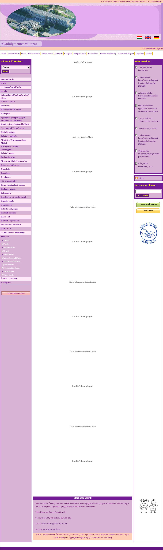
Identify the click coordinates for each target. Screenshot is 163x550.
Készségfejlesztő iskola (11, 109)
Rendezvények (92, 54)
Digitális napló (7, 201)
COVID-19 (6, 228)
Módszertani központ (126, 54)
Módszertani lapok (11, 268)
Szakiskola (59, 54)
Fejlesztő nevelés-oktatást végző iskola (15, 96)
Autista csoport (47, 54)
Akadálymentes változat (19, 44)
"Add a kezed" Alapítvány (12, 232)
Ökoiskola (5, 169)
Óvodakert (6, 177)
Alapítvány (139, 54)
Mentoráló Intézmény (108, 54)
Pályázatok (6, 193)
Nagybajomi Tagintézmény (13, 128)
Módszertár (8, 254)
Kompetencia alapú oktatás (13, 185)
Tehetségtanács (7, 153)
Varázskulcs (8, 271)
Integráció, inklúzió (12, 258)
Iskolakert (5, 173)
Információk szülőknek (11, 225)
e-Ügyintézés (6, 205)
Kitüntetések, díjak (9, 209)
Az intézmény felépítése (11, 87)
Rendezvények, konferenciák (13, 197)
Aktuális (148, 54)
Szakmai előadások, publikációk (12, 263)
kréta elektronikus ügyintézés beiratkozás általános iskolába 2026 (148, 108)
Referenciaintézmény (10, 165)
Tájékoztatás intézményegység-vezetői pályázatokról (148, 154)
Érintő (6, 251)
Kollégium (68, 54)
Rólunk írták (9, 247)
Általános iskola (8, 101)
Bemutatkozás (7, 79)
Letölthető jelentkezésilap (16, 293)
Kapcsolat (5, 217)
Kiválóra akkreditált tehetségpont (10, 148)
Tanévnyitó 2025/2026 (147, 128)
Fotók (6, 244)
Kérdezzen (148, 210)
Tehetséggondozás (9, 136)
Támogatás (6, 282)
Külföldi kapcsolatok (10, 221)
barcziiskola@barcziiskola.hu (54, 523)
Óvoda (23, 54)
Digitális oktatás (8, 132)
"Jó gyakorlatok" (9, 181)
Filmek (6, 240)
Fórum (141, 178)
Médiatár (5, 236)
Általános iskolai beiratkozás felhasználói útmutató (148, 96)
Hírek (3, 83)
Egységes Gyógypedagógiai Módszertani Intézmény (13, 119)
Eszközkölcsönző (8, 213)
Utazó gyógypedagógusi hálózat (15, 124)
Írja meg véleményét (148, 204)
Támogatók (8, 275)
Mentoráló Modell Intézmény (14, 161)
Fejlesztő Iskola (14, 54)
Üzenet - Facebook (9, 278)
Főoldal (3, 54)
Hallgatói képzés (80, 54)
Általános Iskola (34, 54)
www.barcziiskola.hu (51, 529)
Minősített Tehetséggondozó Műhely (13, 141)
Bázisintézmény (8, 157)
